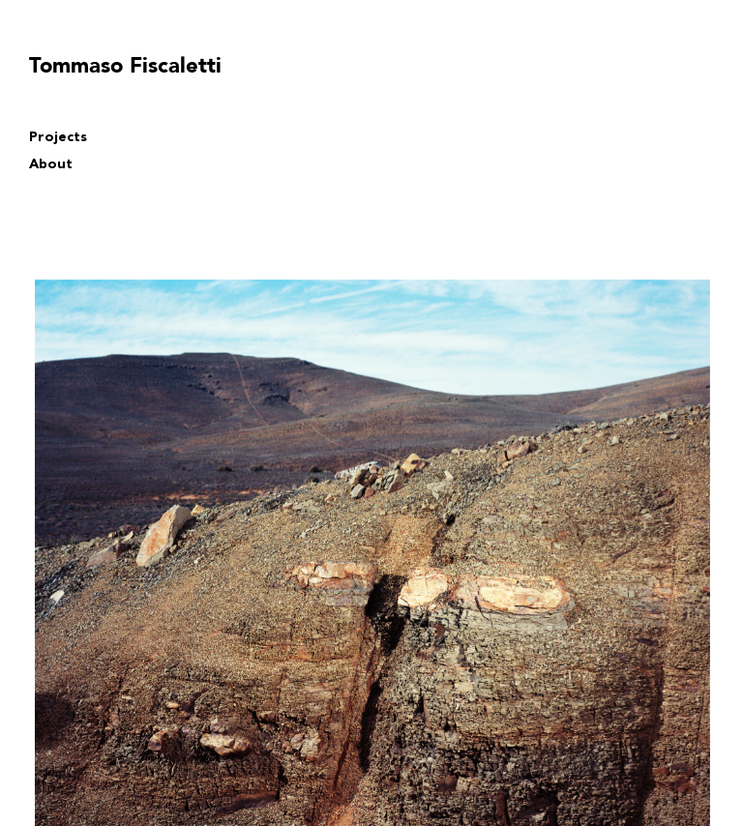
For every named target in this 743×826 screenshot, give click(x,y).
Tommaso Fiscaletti (125, 65)
